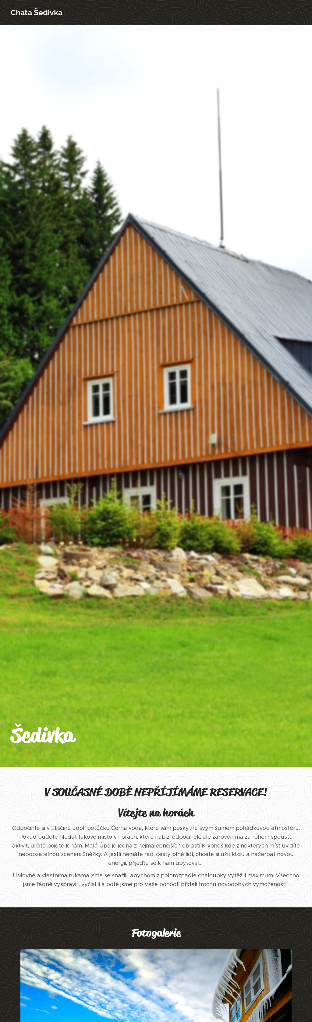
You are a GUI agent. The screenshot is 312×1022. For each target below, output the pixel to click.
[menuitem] (251, 12)
